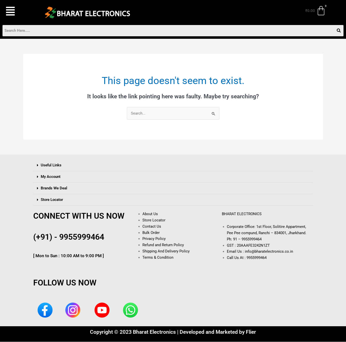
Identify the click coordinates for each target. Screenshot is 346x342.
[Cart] (316, 11)
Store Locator (52, 200)
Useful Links (51, 165)
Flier (251, 332)
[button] (18, 11)
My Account (50, 177)
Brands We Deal (54, 188)
